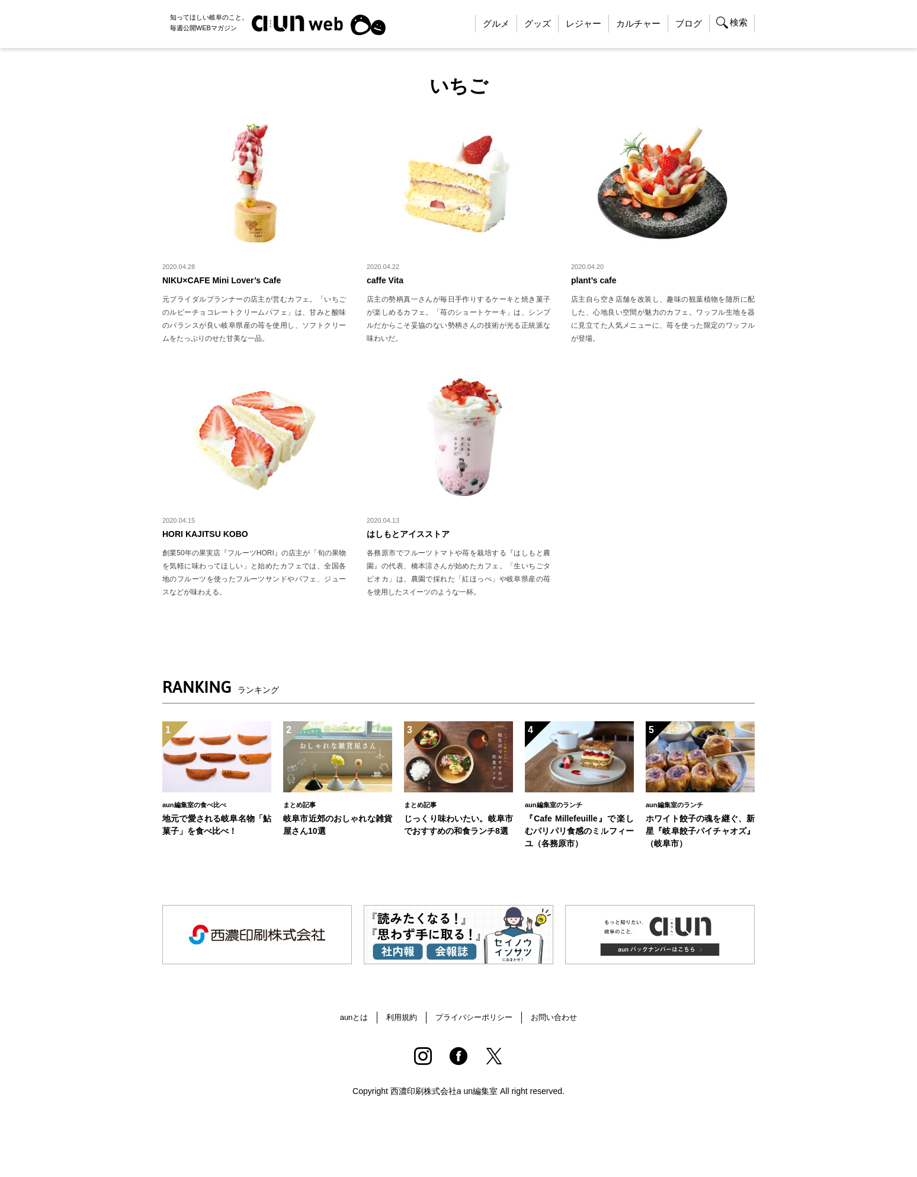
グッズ (537, 23)
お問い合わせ (559, 1023)
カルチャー (638, 23)
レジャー (583, 23)
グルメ (496, 23)
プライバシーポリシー (474, 1023)
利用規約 (398, 1023)
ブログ (688, 23)
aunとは (348, 1023)
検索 (739, 22)
